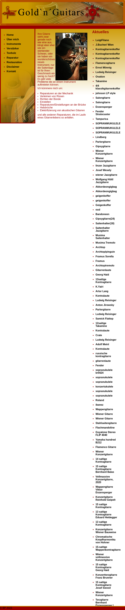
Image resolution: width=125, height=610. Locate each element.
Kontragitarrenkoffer (108, 49)
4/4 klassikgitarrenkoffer (108, 87)
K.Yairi (99, 286)
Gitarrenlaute (103, 270)
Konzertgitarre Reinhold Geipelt (105, 498)
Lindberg (101, 137)
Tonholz (11, 53)
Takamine (101, 81)
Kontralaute (103, 295)
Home (10, 35)
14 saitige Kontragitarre (103, 460)
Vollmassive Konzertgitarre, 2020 (104, 479)
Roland (100, 400)
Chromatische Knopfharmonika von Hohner (105, 539)
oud (98, 209)
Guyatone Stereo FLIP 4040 (106, 433)
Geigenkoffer (103, 205)
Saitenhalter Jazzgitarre (103, 229)
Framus (100, 261)
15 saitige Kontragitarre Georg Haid (103, 567)
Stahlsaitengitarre (106, 423)
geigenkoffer (103, 196)
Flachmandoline (105, 427)
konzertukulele (104, 386)
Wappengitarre (104, 409)
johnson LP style (106, 93)
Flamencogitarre (105, 63)
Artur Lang (102, 291)
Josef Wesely (103, 170)
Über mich (13, 39)
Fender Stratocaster (103, 113)
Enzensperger (104, 107)
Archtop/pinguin (105, 251)
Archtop (100, 247)
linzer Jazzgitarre (106, 165)
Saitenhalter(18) (105, 223)
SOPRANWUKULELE (108, 123)
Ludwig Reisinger (106, 72)
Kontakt (11, 71)
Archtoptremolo (105, 265)
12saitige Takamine (101, 324)
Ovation (100, 76)
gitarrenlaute (103, 361)
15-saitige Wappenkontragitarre (108, 548)
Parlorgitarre (103, 141)
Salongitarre (103, 97)
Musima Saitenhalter (103, 236)
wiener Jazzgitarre (106, 175)
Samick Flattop (104, 318)
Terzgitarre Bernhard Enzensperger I (105, 602)
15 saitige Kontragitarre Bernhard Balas (105, 469)
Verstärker (13, 48)
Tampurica (102, 119)
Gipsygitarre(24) (105, 218)
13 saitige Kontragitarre (103, 523)
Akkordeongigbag (106, 186)
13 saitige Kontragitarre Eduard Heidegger (106, 514)
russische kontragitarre (103, 355)
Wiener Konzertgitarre (104, 152)
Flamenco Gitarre (106, 447)
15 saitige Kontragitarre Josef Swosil (103, 585)
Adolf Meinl (102, 344)
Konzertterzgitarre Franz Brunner (106, 576)
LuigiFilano (102, 40)
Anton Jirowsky (105, 305)
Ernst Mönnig (104, 67)
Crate (99, 335)
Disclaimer (13, 66)
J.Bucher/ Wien (105, 44)
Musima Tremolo (105, 242)
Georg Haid (102, 274)
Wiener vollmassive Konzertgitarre (104, 557)
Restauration (14, 62)
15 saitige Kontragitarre (103, 506)
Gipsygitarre (103, 146)
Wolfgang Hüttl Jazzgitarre (104, 181)
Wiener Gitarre (104, 414)
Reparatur (13, 57)
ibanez (99, 404)
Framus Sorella (105, 256)
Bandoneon (102, 214)
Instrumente (14, 44)
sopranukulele (104, 377)
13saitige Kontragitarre (103, 280)
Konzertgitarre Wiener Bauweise (106, 531)
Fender (100, 365)
